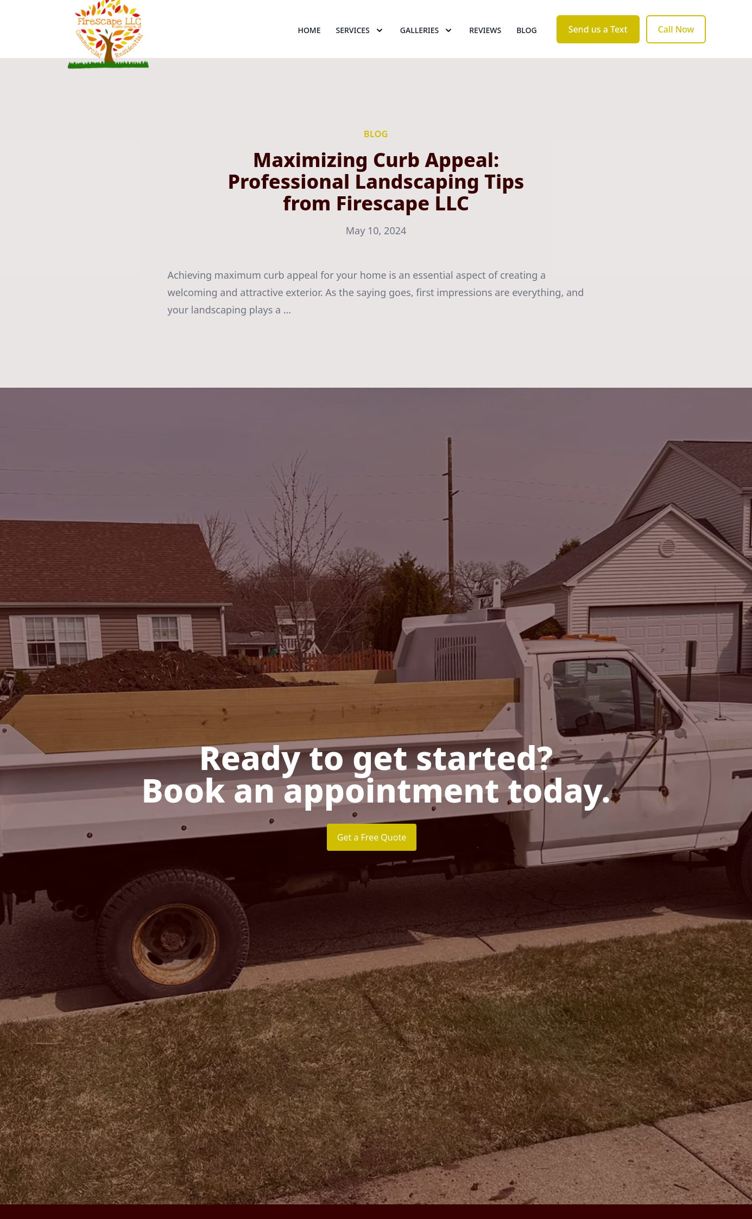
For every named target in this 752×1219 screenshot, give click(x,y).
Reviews (485, 48)
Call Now (676, 48)
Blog (526, 48)
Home (309, 48)
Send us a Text (598, 48)
